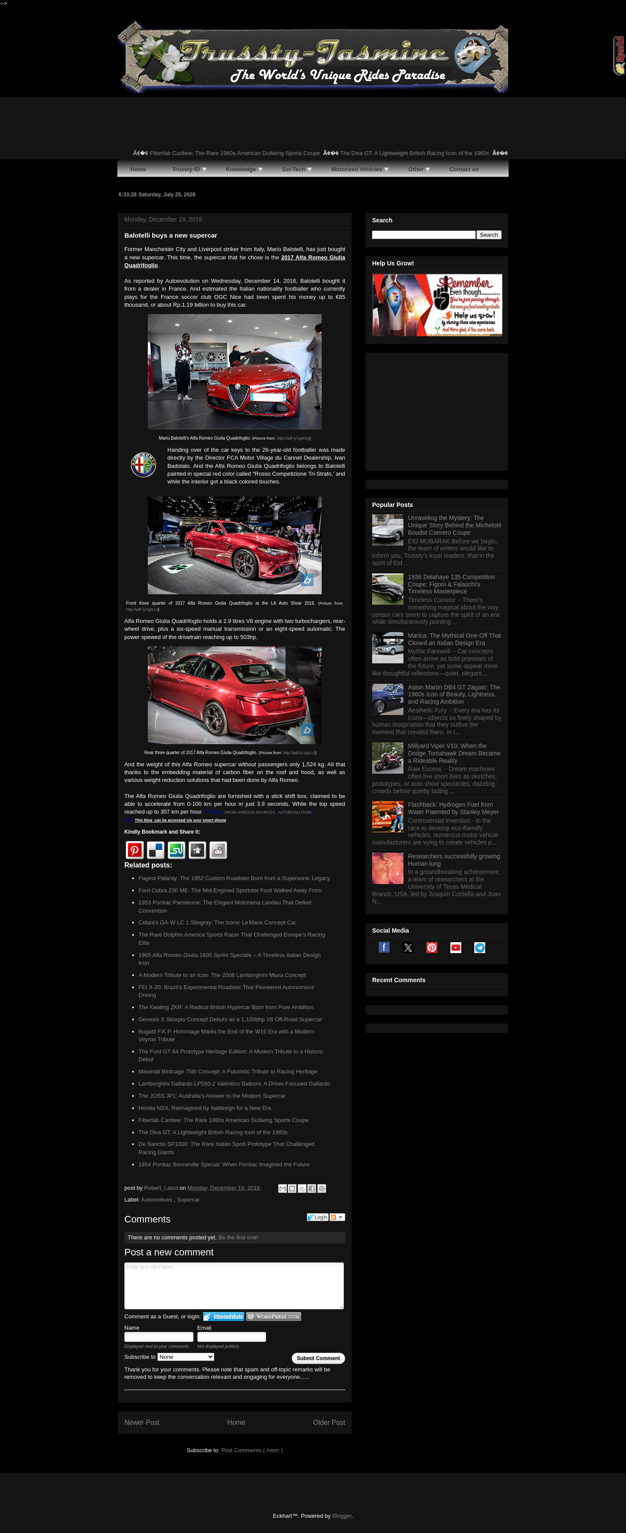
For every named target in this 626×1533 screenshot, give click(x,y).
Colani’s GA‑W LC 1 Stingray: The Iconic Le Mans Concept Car (217, 922)
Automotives (157, 1199)
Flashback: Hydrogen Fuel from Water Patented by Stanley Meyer (453, 699)
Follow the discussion (337, 1217)
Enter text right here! (234, 1285)
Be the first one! (238, 1237)
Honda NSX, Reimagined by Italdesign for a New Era (205, 1108)
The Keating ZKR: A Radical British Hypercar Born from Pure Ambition (226, 1007)
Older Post (329, 1422)
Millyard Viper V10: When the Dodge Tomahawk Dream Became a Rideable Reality (454, 645)
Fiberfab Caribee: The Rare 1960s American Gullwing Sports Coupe (248, 153)
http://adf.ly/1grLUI (142, 609)
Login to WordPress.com (273, 1316)
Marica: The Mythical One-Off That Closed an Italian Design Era (454, 530)
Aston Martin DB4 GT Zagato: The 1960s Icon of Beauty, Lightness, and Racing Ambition (454, 586)
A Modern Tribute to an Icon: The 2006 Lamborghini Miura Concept (222, 975)
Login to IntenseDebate (223, 1316)
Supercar (188, 1199)
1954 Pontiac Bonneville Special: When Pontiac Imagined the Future (224, 1164)
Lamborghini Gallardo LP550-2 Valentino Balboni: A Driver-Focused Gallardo (234, 1083)
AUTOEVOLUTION (294, 812)
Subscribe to (169, 1357)
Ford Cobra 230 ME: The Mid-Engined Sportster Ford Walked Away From (230, 890)
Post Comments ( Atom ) (252, 1450)
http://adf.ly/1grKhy (293, 438)
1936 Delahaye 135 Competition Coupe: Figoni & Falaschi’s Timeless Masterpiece (451, 476)
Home (236, 1422)
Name (132, 1327)
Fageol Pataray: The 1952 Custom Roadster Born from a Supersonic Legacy (234, 878)
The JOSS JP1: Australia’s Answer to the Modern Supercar (212, 1096)
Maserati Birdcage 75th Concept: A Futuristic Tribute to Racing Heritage (228, 1071)
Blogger (341, 1516)
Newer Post (142, 1422)
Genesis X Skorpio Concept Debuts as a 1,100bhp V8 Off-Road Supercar (231, 1019)
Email (204, 1327)
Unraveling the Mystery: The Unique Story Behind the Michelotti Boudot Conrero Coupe (455, 416)
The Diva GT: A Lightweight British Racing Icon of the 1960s (427, 153)
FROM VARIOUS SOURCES (249, 812)
